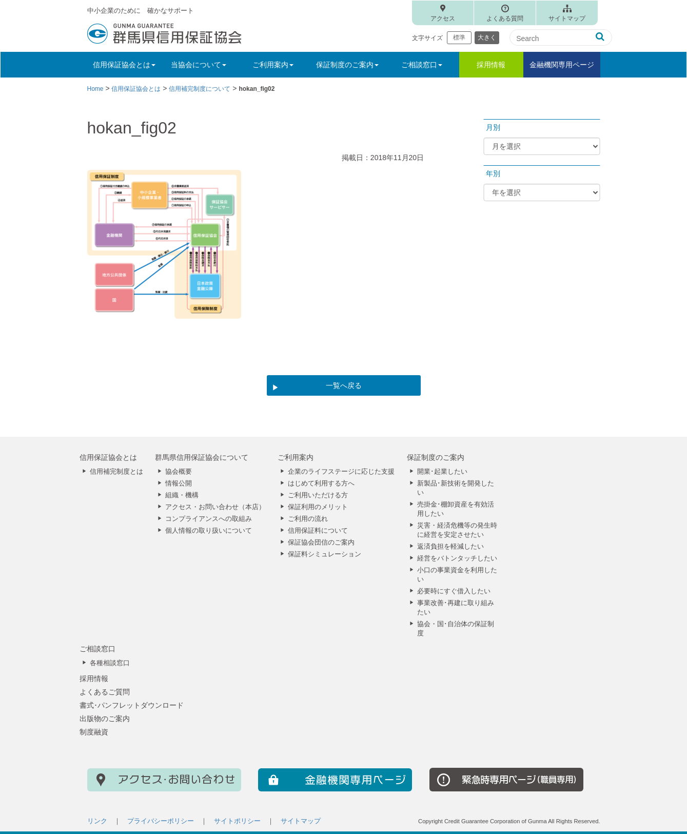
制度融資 (94, 732)
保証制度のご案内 (435, 457)
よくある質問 (504, 18)
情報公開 (178, 483)
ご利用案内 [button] (272, 65)
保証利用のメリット (318, 507)
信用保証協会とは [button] (124, 65)
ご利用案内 (295, 457)
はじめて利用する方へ (321, 483)
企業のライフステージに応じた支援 (341, 471)
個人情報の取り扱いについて (208, 530)
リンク (97, 821)
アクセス (442, 18)
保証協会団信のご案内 (321, 542)
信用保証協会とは (108, 457)
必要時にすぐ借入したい (453, 591)
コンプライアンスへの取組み (208, 518)
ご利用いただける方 (318, 495)
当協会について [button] (198, 65)
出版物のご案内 (105, 718)
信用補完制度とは (116, 471)
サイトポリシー (237, 821)
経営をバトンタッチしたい (457, 558)
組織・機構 (182, 495)
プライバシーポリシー (160, 821)
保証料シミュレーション (324, 554)
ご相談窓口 (97, 649)
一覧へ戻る (344, 385)
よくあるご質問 (105, 692)
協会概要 (178, 471)
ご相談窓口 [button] (421, 65)
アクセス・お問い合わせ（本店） (215, 507)
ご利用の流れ (308, 518)
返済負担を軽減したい (450, 546)
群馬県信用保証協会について (201, 457)
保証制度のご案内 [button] (347, 65)
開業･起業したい (442, 471)
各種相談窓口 (110, 663)
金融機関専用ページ (561, 65)
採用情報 (491, 65)
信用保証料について (318, 530)
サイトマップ (566, 18)
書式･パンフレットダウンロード (132, 705)
